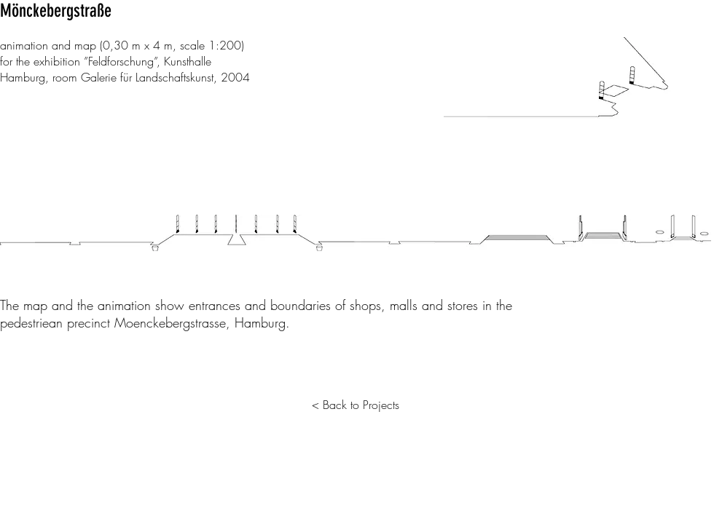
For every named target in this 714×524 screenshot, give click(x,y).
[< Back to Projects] (355, 404)
